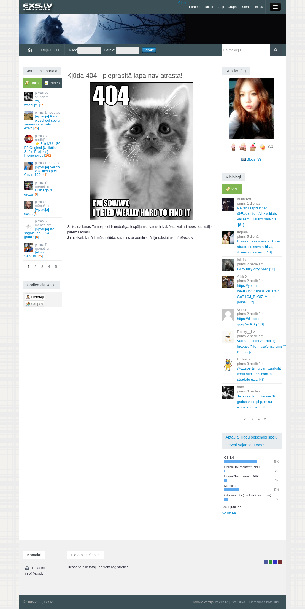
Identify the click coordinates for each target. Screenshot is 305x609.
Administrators (280, 562)
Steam (247, 7)
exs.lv (259, 7)
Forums (194, 7)
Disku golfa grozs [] (42, 188)
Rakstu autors (270, 562)
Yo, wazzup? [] (42, 99)
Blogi (220, 7)
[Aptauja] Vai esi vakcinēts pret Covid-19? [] (42, 169)
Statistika (238, 602)
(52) (271, 146)
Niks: (85, 50)
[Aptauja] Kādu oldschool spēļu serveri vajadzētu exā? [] (42, 120)
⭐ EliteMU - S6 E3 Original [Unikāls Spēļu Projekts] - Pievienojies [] (42, 145)
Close (182, 3)
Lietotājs (266, 562)
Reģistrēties (50, 50)
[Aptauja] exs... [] (42, 208)
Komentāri (230, 512)
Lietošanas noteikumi (264, 602)
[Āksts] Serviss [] (42, 250)
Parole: (121, 50)
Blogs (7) (254, 159)
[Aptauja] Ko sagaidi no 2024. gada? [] (42, 229)
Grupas (233, 7)
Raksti (208, 7)
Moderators (275, 562)
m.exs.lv (221, 602)
